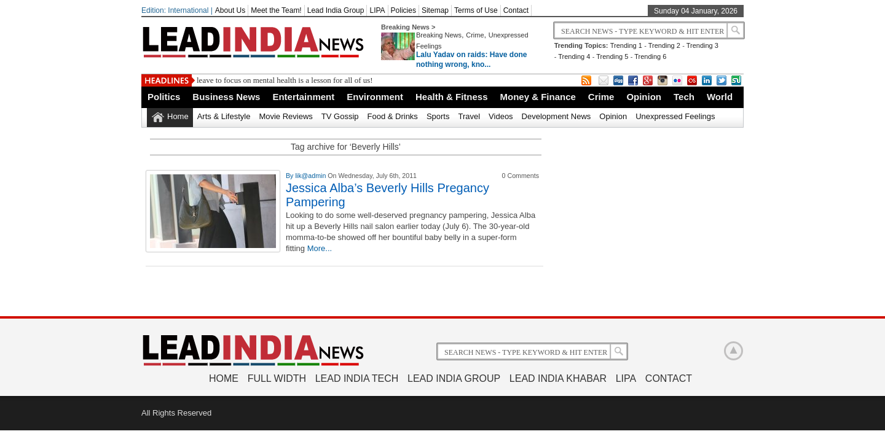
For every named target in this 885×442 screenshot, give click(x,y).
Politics (164, 96)
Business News (226, 96)
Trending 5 (612, 56)
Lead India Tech (357, 378)
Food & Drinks (393, 116)
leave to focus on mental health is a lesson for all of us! (285, 80)
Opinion (643, 96)
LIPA (377, 10)
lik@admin (311, 175)
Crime (475, 35)
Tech (684, 96)
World (720, 96)
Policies (403, 10)
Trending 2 (664, 45)
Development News (556, 116)
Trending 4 (574, 56)
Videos (501, 116)
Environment (375, 96)
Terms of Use (476, 10)
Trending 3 (702, 45)
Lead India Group (335, 10)
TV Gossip (340, 116)
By (290, 175)
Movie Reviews (285, 116)
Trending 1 (626, 45)
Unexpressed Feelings (675, 116)
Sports (438, 116)
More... (319, 248)
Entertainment (303, 96)
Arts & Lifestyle (224, 116)
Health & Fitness (451, 96)
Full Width (277, 378)
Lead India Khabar (558, 378)
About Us (230, 10)
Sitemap (435, 10)
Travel (469, 116)
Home (178, 116)
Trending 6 (650, 56)
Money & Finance (537, 96)
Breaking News (439, 35)
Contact (516, 10)
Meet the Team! (276, 10)
